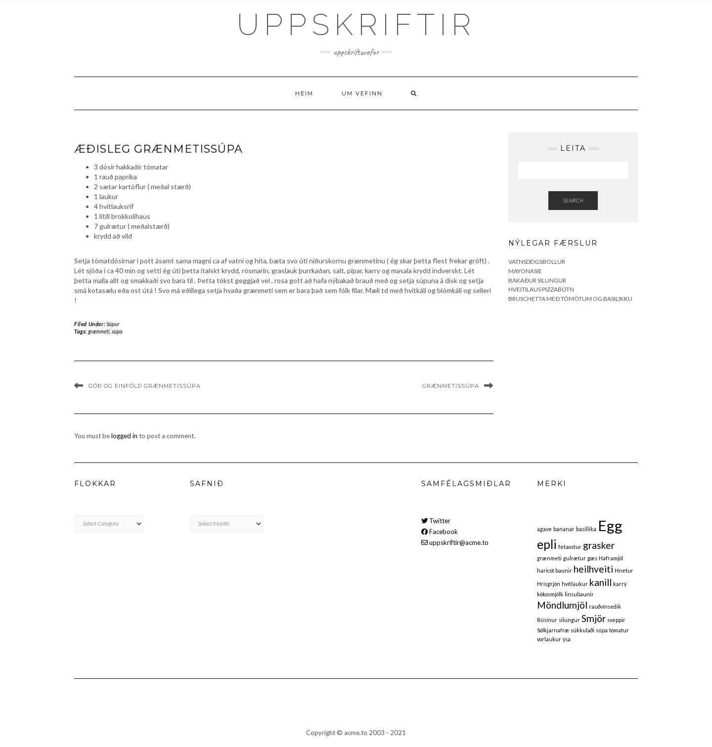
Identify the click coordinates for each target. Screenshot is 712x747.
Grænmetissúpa (450, 385)
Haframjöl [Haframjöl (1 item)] (611, 558)
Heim (304, 93)
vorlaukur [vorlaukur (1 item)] (549, 639)
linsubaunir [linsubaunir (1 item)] (579, 594)
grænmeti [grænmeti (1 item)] (549, 558)
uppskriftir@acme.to (455, 542)
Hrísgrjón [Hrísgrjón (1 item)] (548, 584)
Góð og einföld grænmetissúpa (145, 385)
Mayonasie (525, 271)
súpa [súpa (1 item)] (602, 630)
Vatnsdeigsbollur (536, 261)
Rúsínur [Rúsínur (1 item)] (547, 620)
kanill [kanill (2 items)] (600, 582)
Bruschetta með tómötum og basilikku (570, 298)
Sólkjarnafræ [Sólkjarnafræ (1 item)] (553, 630)
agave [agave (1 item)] (544, 529)
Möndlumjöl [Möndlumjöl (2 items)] (562, 605)
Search (573, 200)
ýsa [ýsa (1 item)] (567, 639)
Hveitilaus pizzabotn (541, 289)
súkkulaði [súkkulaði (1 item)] (582, 630)
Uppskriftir (356, 24)
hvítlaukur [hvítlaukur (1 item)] (575, 584)
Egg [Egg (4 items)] (610, 525)
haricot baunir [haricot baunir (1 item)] (554, 570)
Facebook (439, 532)
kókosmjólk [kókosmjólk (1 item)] (550, 594)
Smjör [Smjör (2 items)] (593, 618)
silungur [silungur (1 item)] (569, 620)
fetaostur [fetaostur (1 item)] (569, 546)
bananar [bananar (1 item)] (564, 529)
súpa (117, 331)
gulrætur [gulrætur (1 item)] (574, 558)
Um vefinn (362, 93)
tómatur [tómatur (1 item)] (619, 630)
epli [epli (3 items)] (547, 544)
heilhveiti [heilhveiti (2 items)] (593, 569)
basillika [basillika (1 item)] (586, 529)
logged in (124, 436)
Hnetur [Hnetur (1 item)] (624, 570)
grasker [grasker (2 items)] (599, 545)
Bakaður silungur (537, 280)
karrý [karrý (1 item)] (619, 584)
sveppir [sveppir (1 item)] (616, 620)
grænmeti (99, 331)
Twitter (435, 521)
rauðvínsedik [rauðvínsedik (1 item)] (605, 606)
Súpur (113, 324)
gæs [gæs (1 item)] (592, 558)
